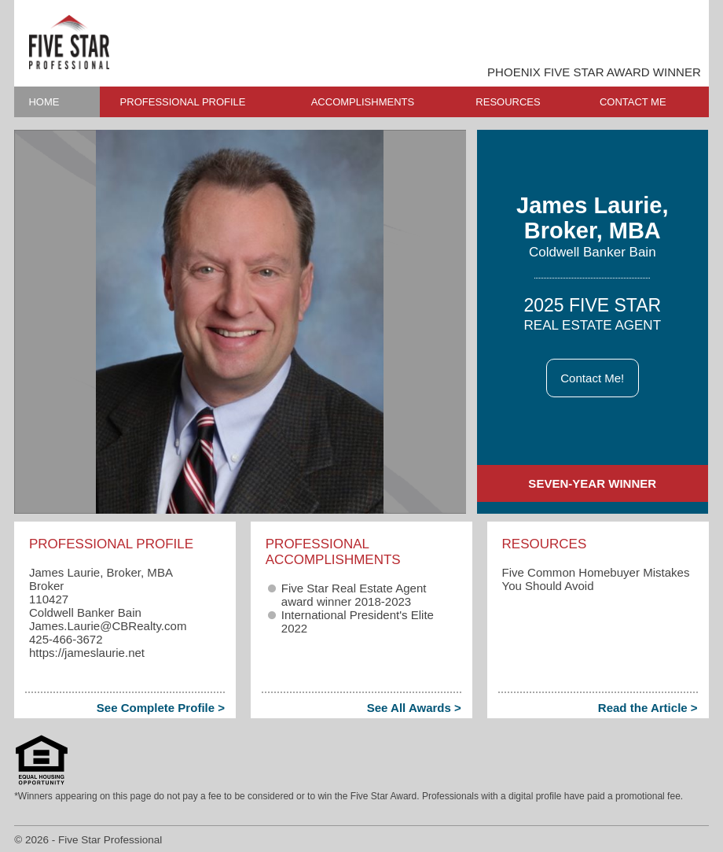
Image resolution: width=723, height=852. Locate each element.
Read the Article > (648, 707)
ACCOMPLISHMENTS (362, 102)
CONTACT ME (633, 102)
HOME (43, 102)
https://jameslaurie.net (87, 652)
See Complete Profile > (161, 707)
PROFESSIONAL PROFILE (183, 102)
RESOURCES (507, 102)
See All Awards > (414, 707)
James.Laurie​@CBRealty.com (107, 626)
